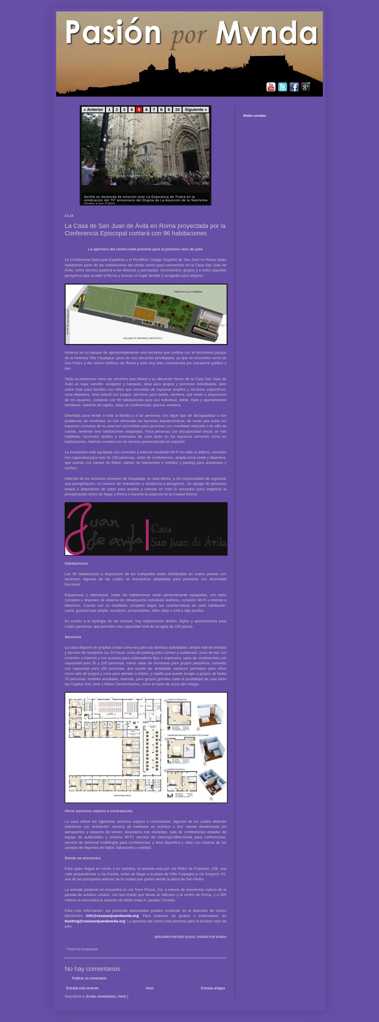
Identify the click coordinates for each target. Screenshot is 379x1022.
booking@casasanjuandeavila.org (95, 921)
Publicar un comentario (89, 978)
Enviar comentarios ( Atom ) (107, 996)
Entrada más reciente (82, 988)
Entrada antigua (213, 988)
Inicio (150, 988)
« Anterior (93, 109)
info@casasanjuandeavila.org (112, 916)
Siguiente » (196, 109)
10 (177, 109)
